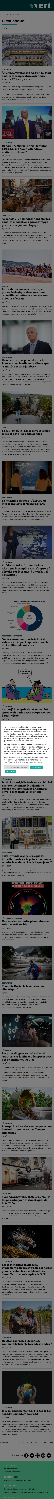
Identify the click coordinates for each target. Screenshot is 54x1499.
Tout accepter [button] (36, 767)
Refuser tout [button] (10, 772)
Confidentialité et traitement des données (22, 762)
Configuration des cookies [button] (16, 767)
